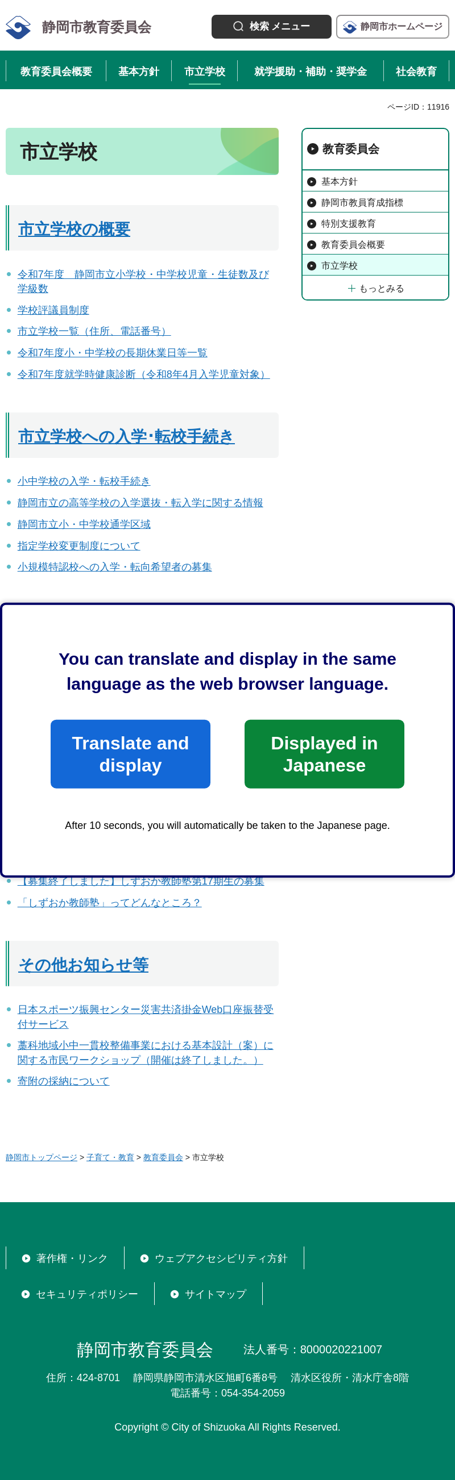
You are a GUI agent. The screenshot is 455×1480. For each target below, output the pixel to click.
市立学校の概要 (74, 229)
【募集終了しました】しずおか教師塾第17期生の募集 (141, 881)
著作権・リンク (72, 1258)
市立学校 (339, 265)
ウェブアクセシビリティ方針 (221, 1258)
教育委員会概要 (353, 244)
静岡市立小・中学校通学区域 (84, 524)
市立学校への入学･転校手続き (126, 436)
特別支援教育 (348, 223)
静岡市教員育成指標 (362, 202)
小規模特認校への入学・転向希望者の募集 (115, 567)
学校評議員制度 (53, 310)
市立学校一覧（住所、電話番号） (94, 331)
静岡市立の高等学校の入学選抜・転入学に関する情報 (140, 502)
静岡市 (401, 26)
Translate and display (130, 754)
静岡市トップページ (41, 1157)
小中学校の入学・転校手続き (84, 481)
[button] (272, 27)
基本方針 (339, 181)
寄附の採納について (64, 1081)
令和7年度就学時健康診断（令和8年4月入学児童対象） (144, 374)
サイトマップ (215, 1294)
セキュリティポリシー (87, 1294)
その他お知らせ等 (83, 965)
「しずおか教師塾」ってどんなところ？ (110, 902)
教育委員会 (350, 149)
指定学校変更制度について (79, 546)
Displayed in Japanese (324, 754)
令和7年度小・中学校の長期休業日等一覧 (113, 352)
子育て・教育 (110, 1157)
